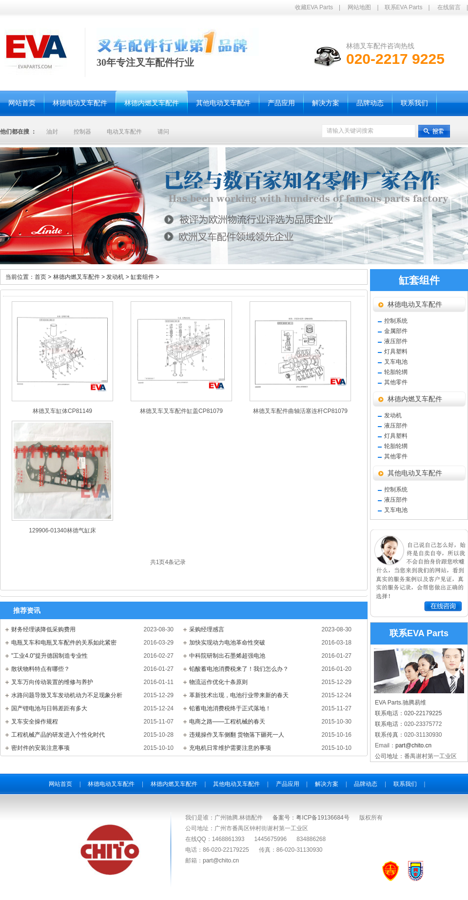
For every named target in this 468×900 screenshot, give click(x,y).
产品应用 (287, 784)
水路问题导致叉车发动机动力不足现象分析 (66, 695)
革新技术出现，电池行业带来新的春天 (239, 695)
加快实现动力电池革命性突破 (227, 642)
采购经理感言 (206, 629)
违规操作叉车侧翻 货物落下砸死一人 (236, 734)
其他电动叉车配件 (415, 473)
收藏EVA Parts (314, 7)
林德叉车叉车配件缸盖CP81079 (181, 411)
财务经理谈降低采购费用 (43, 629)
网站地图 (359, 7)
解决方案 (326, 784)
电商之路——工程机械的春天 (227, 721)
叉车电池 (396, 361)
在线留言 (449, 7)
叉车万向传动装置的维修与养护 (52, 682)
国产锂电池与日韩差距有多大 (49, 708)
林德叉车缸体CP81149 (62, 411)
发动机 (118, 277)
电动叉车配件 (124, 131)
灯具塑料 (396, 351)
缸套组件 (145, 277)
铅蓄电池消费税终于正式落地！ (230, 708)
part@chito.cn (413, 745)
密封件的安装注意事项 (40, 747)
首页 (40, 277)
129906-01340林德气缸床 (62, 530)
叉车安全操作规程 (34, 721)
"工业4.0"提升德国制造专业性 (49, 655)
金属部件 (396, 331)
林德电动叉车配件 (415, 304)
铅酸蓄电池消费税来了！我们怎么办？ (239, 668)
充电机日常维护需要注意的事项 (230, 747)
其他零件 (396, 382)
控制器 (82, 131)
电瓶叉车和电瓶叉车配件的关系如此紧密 (64, 642)
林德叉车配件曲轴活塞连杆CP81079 (300, 411)
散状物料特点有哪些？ (40, 668)
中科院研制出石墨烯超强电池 (227, 655)
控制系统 (396, 320)
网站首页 (60, 784)
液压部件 (396, 341)
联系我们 (405, 784)
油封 (52, 131)
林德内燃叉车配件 (80, 277)
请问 (163, 131)
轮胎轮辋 (396, 372)
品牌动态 (365, 784)
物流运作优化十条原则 (218, 682)
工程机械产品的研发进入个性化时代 (58, 734)
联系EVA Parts (404, 7)
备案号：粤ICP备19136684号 (311, 817)
